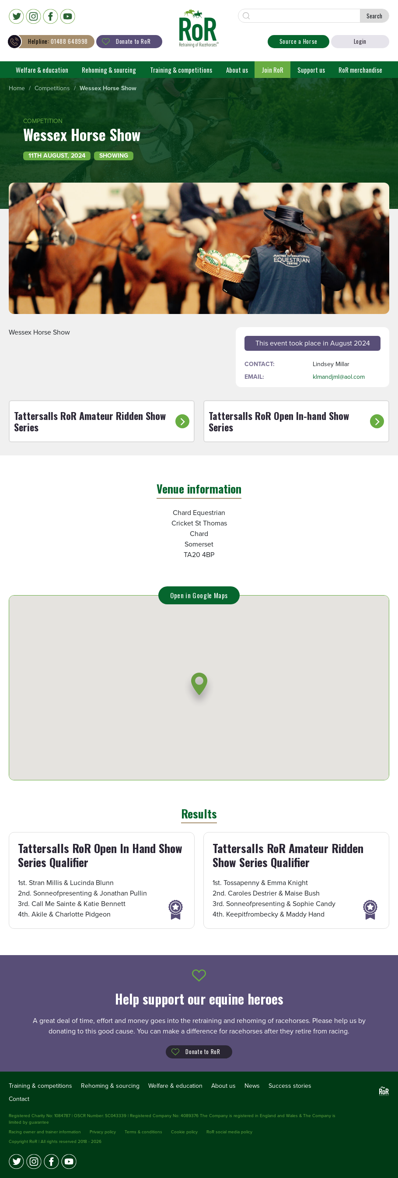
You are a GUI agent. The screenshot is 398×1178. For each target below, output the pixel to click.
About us (237, 69)
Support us (311, 69)
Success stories (290, 1086)
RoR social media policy (229, 1132)
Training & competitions (181, 69)
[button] (199, 689)
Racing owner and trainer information (45, 1132)
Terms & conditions (143, 1132)
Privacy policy (103, 1132)
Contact (19, 1099)
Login (360, 41)
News (252, 1086)
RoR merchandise (360, 69)
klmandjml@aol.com (339, 377)
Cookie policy (184, 1132)
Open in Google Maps (199, 595)
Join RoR (272, 69)
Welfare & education (42, 69)
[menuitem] (17, 88)
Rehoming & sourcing (109, 69)
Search (374, 15)
